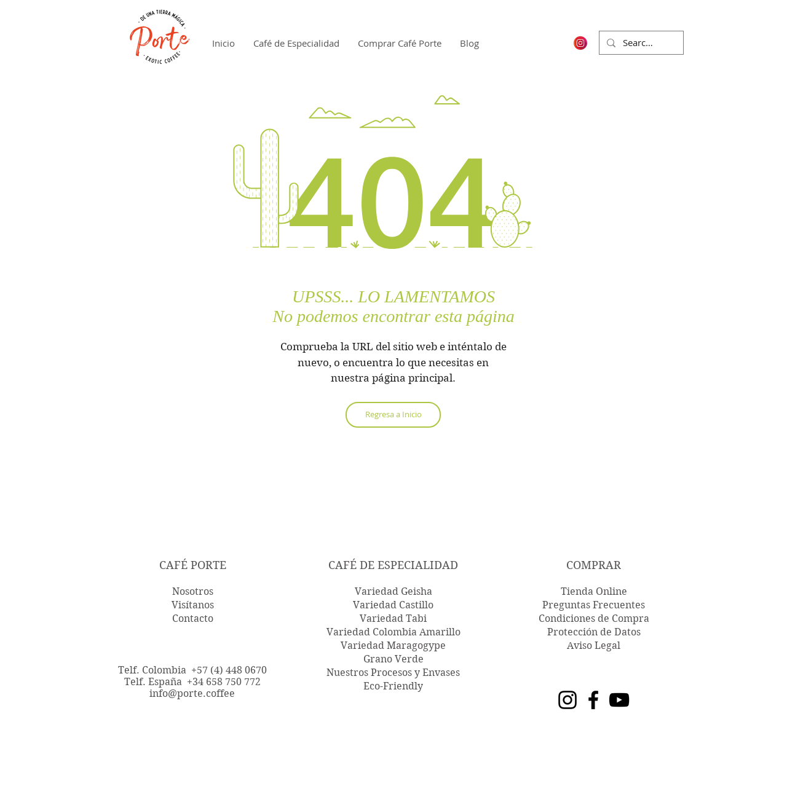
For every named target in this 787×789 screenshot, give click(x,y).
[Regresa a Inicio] (393, 415)
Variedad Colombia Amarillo (393, 632)
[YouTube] (619, 700)
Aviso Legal (593, 645)
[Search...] (640, 42)
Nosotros (192, 591)
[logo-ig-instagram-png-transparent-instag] (580, 43)
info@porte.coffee (192, 693)
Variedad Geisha (393, 591)
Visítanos (193, 605)
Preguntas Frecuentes (593, 605)
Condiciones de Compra (594, 618)
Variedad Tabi (393, 618)
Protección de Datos (594, 632)
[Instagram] (567, 700)
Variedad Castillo (393, 605)
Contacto (192, 618)
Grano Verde (393, 659)
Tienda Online (594, 591)
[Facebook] (593, 700)
